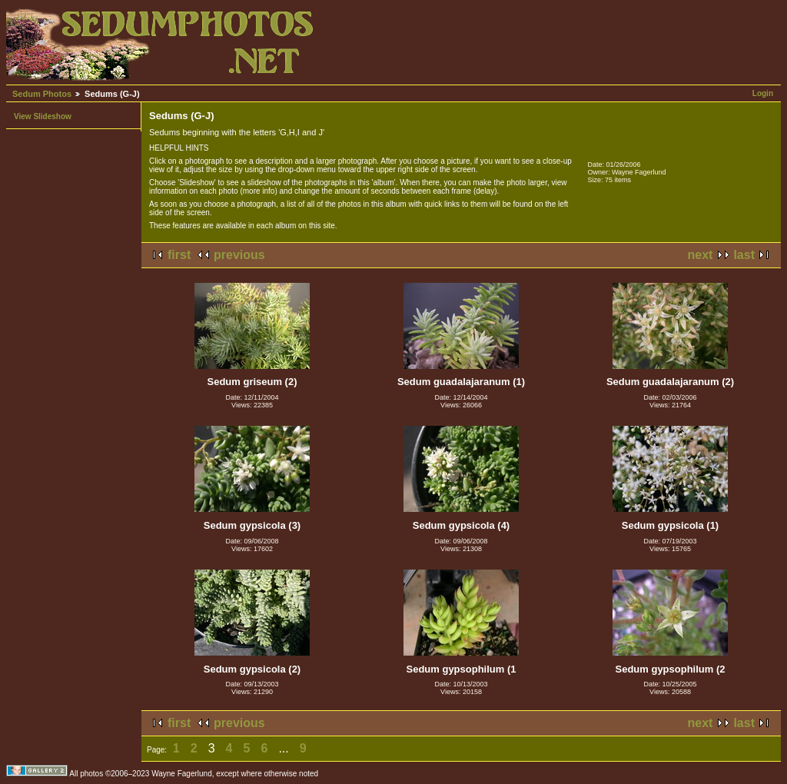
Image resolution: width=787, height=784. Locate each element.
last (744, 254)
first (179, 254)
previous (239, 254)
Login (762, 93)
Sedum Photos (41, 93)
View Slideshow (42, 116)
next (700, 254)
